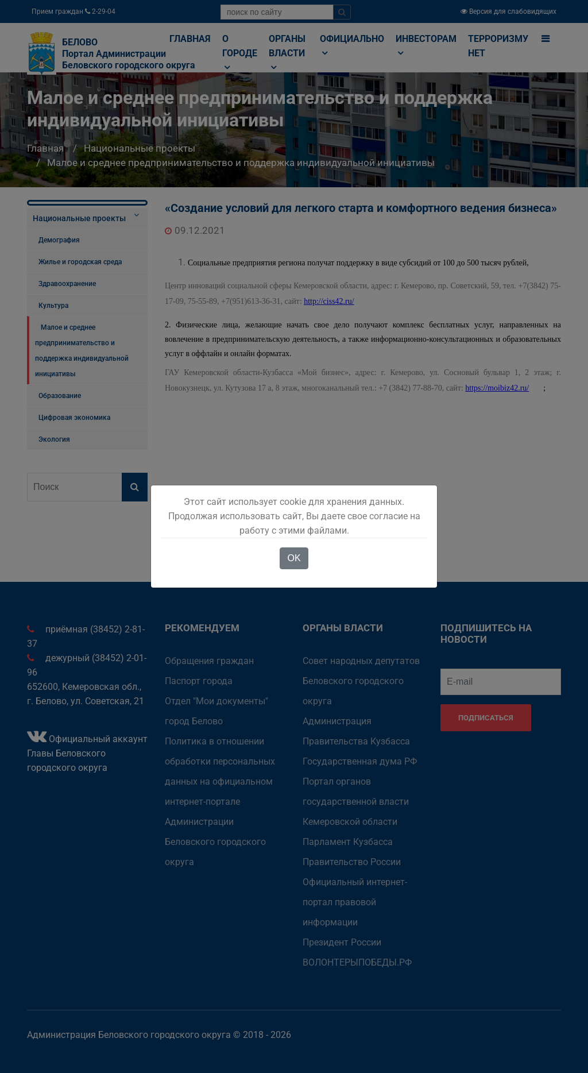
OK (293, 558)
